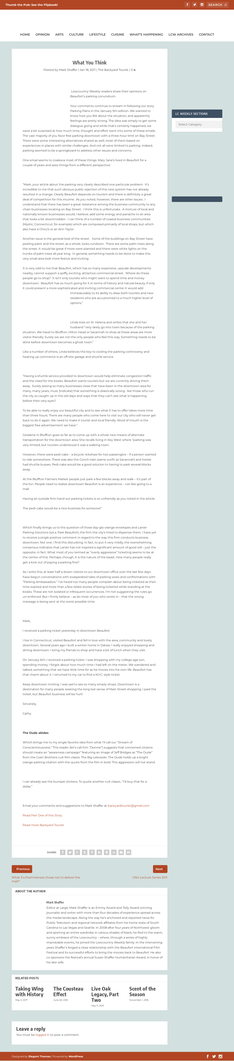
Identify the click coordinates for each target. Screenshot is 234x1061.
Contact (206, 35)
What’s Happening (146, 35)
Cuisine (117, 35)
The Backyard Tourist (113, 70)
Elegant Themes (39, 1056)
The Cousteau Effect (68, 991)
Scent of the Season (142, 991)
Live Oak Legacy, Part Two (105, 994)
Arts (59, 35)
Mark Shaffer (68, 70)
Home (25, 35)
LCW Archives (181, 35)
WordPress (76, 1056)
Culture (76, 35)
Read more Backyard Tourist (43, 825)
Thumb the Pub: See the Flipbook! (31, 5)
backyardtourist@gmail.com (128, 806)
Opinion (42, 35)
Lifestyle (97, 35)
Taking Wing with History (29, 991)
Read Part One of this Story (42, 815)
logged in (43, 1035)
